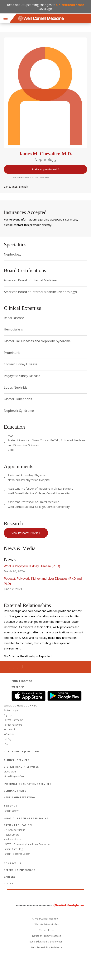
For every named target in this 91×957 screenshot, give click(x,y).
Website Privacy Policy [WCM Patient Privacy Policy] (47, 924)
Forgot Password (13, 724)
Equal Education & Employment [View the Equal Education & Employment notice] (46, 941)
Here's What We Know (20, 797)
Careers (9, 876)
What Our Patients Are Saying (26, 818)
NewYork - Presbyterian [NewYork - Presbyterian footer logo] (47, 905)
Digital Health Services (21, 766)
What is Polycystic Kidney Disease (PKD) (32, 566)
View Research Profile (25, 533)
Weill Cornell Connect (21, 705)
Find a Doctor (22, 681)
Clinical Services (16, 760)
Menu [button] (5, 18)
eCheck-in (9, 734)
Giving (8, 883)
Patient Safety (11, 810)
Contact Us (12, 863)
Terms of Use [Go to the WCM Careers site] (46, 930)
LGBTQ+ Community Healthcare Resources (27, 844)
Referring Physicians (19, 870)
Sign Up (8, 715)
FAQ (6, 743)
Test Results (10, 729)
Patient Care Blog (13, 849)
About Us (10, 806)
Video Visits (10, 771)
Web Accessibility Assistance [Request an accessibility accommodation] (46, 947)
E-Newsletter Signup (14, 830)
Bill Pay (8, 739)
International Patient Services (27, 784)
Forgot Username (13, 720)
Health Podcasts (13, 839)
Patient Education (18, 825)
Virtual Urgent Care (14, 776)
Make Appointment (44, 169)
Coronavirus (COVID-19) (21, 751)
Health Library (11, 834)
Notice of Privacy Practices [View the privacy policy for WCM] (46, 935)
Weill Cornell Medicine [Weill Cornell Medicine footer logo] (45, 897)
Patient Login (11, 710)
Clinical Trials (15, 790)
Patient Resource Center (17, 853)
